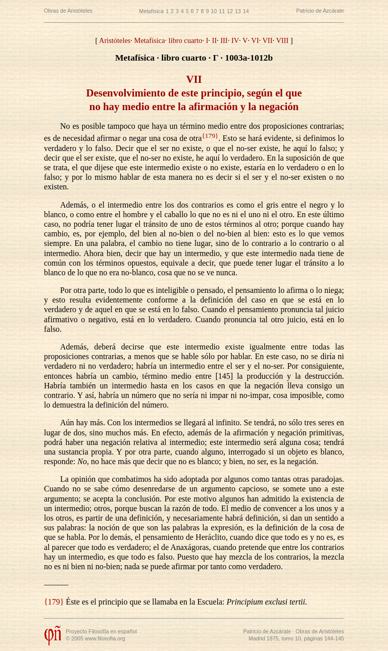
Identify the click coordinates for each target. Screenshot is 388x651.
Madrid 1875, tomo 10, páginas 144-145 (296, 638)
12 (230, 11)
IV (235, 40)
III (223, 40)
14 (246, 11)
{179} (210, 135)
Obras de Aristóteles (68, 11)
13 (238, 11)
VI (255, 40)
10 (214, 11)
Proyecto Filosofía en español (101, 631)
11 (222, 11)
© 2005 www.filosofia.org (95, 638)
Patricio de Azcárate (320, 11)
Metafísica (151, 11)
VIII (282, 40)
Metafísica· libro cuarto (168, 40)
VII (267, 40)
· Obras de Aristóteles (317, 631)
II (214, 40)
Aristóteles (114, 40)
